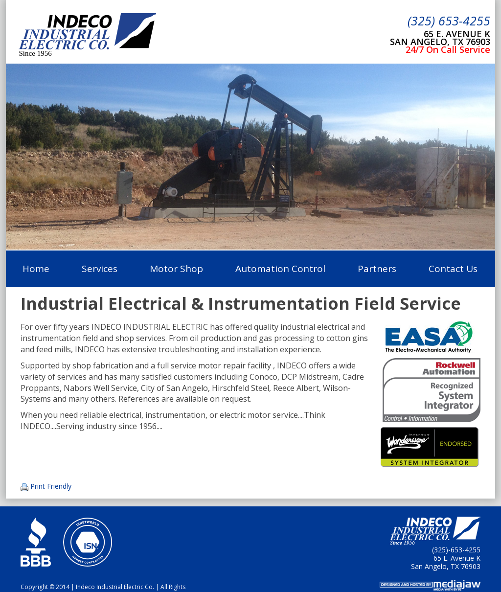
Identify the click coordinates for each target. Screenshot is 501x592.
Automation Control (280, 268)
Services (99, 268)
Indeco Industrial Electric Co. (87, 32)
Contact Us (453, 268)
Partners (377, 268)
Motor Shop (176, 268)
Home (36, 268)
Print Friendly (50, 486)
